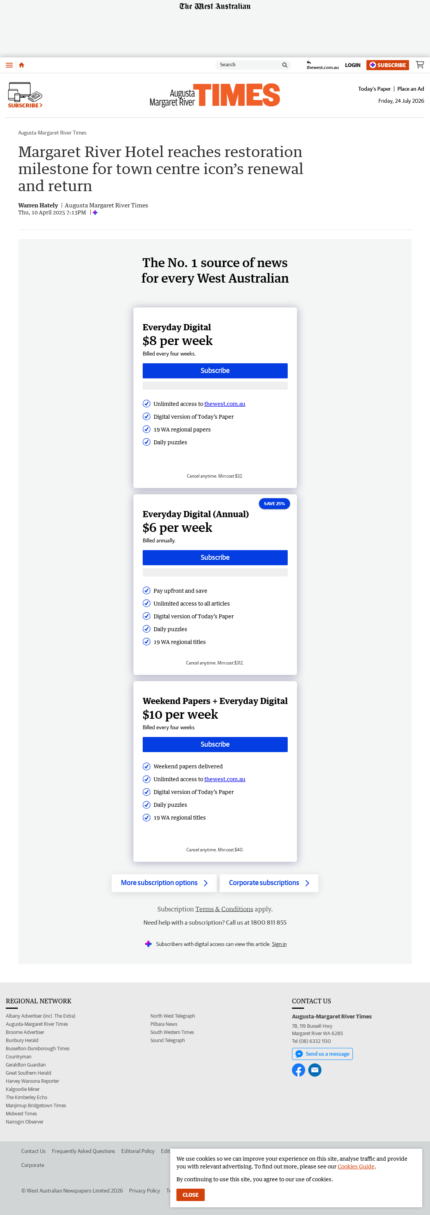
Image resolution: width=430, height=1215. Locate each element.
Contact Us (33, 1151)
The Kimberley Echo (26, 1097)
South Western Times (172, 1032)
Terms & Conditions (224, 909)
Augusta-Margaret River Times (52, 132)
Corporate (32, 1165)
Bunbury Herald (22, 1040)
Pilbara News (163, 1024)
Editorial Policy (138, 1151)
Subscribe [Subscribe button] (215, 370)
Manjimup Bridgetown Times (36, 1105)
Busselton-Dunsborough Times (37, 1048)
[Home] (21, 65)
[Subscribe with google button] (215, 385)
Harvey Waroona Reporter (32, 1081)
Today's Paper (374, 88)
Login (353, 65)
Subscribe (388, 65)
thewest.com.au (224, 403)
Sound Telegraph (167, 1040)
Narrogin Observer (24, 1122)
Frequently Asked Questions (83, 1151)
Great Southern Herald (28, 1073)
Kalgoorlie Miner (23, 1089)
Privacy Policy (144, 1190)
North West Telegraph (172, 1016)
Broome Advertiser (25, 1032)
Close (191, 1195)
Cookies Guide (356, 1166)
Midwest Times (21, 1114)
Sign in (279, 944)
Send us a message (322, 1054)
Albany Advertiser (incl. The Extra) (40, 1016)
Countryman (18, 1057)
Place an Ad (410, 88)
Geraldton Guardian (26, 1065)
